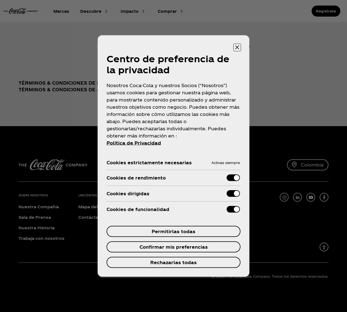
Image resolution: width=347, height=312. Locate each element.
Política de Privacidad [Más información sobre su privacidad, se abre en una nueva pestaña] (134, 142)
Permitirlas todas (173, 231)
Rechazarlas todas (173, 262)
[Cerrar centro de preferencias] (237, 47)
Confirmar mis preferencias (173, 246)
